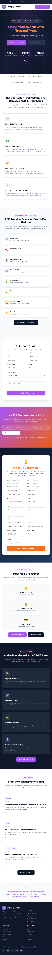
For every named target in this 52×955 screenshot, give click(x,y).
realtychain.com (13, 891)
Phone (28, 498)
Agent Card (30, 931)
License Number (11, 530)
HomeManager (34, 896)
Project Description (12, 380)
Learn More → (42, 2)
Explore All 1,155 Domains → (26, 323)
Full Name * (10, 356)
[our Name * (30, 490)
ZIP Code (29, 364)
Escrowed (44, 894)
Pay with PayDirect (17, 634)
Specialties (30, 522)
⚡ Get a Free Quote (17, 43)
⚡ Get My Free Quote (26, 393)
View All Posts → (26, 872)
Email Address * (31, 356)
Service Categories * (13, 522)
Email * (9, 498)
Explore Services (36, 43)
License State (31, 530)
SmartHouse (5, 937)
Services (29, 910)
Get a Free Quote (42, 7)
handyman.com (23, 891)
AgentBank (25, 896)
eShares (22, 894)
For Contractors (31, 913)
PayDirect (29, 894)
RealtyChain (5, 929)
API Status (30, 934)
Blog (28, 929)
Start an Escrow (35, 634)
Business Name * (12, 490)
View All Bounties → (26, 759)
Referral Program (32, 918)
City (8, 506)
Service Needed (11, 372)
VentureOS (8, 894)
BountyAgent (17, 896)
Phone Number (11, 364)
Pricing (29, 916)
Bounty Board (31, 921)
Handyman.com (6, 931)
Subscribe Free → (11, 433)
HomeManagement (7, 934)
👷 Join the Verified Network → (26, 548)
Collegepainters (11, 7)
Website (9, 539)
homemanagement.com (37, 891)
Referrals (36, 894)
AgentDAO (16, 894)
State (28, 506)
